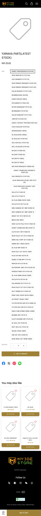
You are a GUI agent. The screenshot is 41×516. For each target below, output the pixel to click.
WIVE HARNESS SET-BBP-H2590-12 (23, 212)
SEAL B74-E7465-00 (18, 192)
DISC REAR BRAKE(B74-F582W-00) (23, 166)
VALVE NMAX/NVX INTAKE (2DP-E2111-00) (24, 181)
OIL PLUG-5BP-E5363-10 (19, 248)
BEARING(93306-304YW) (20, 95)
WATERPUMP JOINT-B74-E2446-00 (23, 268)
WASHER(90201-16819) (19, 131)
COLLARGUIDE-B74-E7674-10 (21, 283)
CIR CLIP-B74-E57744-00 (20, 204)
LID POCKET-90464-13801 (20, 299)
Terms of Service (12, 505)
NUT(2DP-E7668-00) (18, 155)
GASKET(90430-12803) (19, 99)
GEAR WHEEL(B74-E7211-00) (21, 75)
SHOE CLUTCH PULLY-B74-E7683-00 (23, 224)
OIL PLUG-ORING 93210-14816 (21, 200)
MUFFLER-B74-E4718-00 (19, 264)
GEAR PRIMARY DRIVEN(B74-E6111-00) (24, 87)
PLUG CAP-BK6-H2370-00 (20, 256)
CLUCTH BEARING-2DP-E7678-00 (22, 319)
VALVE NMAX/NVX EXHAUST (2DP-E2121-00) (25, 187)
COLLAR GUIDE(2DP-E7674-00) (21, 115)
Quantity (4, 344)
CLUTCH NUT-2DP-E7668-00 (21, 232)
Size (3, 71)
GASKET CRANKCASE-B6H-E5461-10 (23, 228)
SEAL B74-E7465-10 (18, 196)
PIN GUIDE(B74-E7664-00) (20, 103)
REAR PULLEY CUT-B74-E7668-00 (23, 236)
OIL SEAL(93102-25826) (19, 135)
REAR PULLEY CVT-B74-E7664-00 (23, 287)
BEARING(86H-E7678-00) (20, 111)
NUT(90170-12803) (18, 163)
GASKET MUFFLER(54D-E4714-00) (23, 71)
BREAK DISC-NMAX (18, 220)
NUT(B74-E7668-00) (18, 151)
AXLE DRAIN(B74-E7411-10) (20, 79)
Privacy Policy (21, 505)
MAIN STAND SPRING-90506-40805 (23, 311)
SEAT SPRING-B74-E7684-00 (21, 291)
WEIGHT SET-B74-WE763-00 (21, 216)
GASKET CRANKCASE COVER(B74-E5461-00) (25, 171)
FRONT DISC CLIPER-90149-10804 (22, 295)
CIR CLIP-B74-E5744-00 (19, 279)
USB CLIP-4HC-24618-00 (20, 335)
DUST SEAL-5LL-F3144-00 (20, 327)
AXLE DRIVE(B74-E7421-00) (21, 176)
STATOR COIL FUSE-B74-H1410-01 (22, 307)
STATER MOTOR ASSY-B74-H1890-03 (24, 303)
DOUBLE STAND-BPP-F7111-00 (21, 260)
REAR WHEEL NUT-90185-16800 (22, 339)
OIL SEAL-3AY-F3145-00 (19, 323)
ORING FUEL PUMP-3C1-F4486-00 (22, 240)
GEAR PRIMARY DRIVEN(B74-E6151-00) (24, 83)
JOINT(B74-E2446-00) (19, 119)
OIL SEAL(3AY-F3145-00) (19, 139)
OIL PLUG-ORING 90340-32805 (21, 275)
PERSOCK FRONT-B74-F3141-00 (22, 271)
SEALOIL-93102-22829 (19, 331)
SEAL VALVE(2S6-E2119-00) (20, 147)
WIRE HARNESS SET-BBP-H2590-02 (23, 208)
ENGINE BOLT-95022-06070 (20, 244)
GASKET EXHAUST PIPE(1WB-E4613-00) (24, 123)
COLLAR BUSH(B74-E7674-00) (21, 91)
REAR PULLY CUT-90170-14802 (22, 252)
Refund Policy (30, 505)
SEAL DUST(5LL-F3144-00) (20, 143)
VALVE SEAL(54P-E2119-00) (20, 127)
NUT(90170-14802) (18, 159)
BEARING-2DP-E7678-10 (19, 315)
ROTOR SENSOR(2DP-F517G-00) (22, 107)
